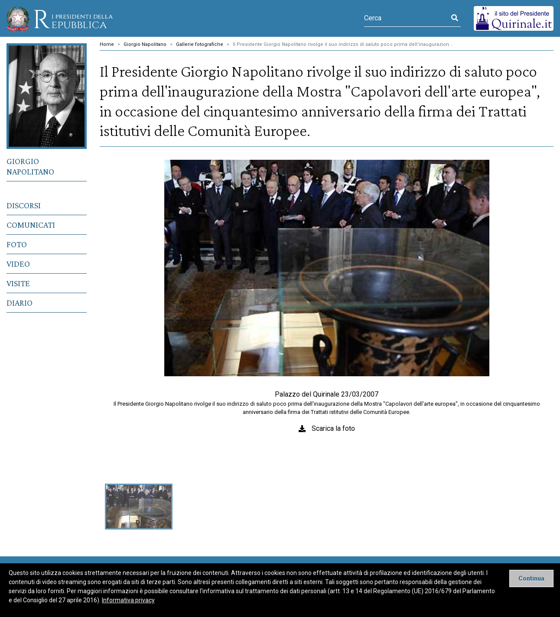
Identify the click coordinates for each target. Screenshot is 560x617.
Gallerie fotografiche (199, 44)
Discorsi (24, 205)
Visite (18, 283)
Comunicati (31, 224)
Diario (20, 302)
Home (107, 44)
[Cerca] (406, 18)
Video (18, 263)
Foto (17, 244)
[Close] (531, 578)
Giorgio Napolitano (30, 166)
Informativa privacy (128, 600)
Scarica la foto (333, 428)
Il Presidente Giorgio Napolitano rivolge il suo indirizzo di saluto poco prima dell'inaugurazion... (343, 44)
